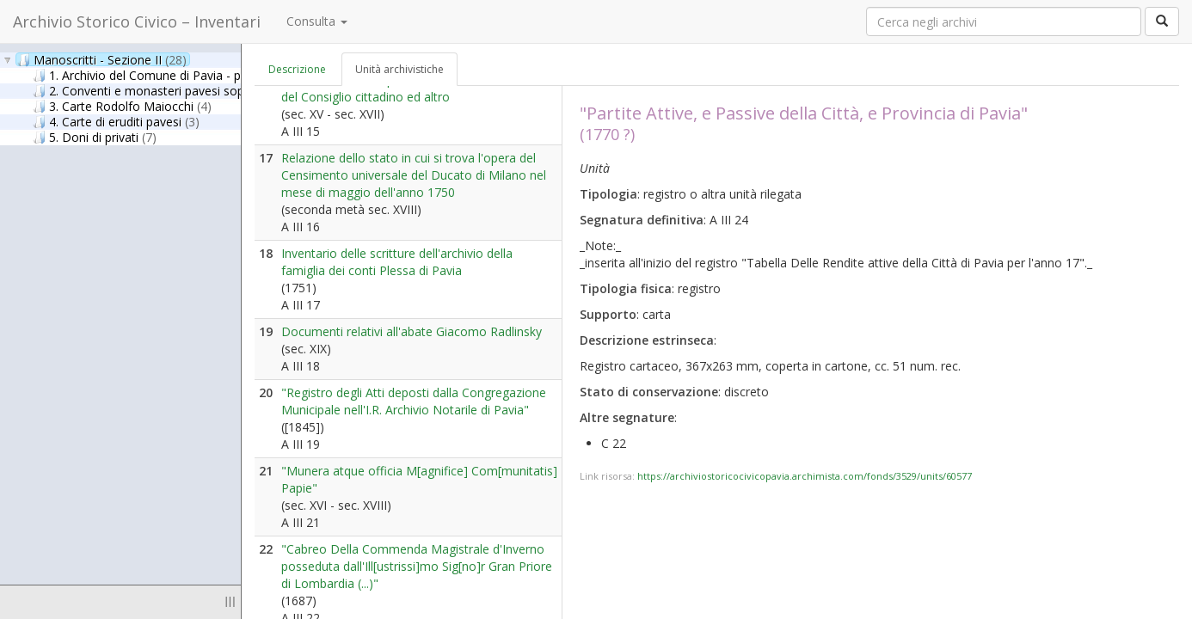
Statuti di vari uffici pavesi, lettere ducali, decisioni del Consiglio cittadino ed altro (418, 88)
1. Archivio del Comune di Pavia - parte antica (182, 75)
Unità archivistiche (399, 69)
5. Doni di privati (95, 137)
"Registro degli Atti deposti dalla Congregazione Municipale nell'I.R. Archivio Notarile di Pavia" (413, 401)
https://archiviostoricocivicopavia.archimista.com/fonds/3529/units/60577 (804, 475)
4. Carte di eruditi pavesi (116, 121)
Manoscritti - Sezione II (102, 59)
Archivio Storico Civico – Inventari (137, 21)
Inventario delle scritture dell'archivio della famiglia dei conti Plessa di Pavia (397, 262)
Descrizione (297, 69)
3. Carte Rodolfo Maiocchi (122, 106)
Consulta (316, 21)
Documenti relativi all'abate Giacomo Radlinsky (411, 331)
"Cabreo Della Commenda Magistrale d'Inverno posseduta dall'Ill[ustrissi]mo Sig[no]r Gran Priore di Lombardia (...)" (416, 566)
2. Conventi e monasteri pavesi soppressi (164, 90)
